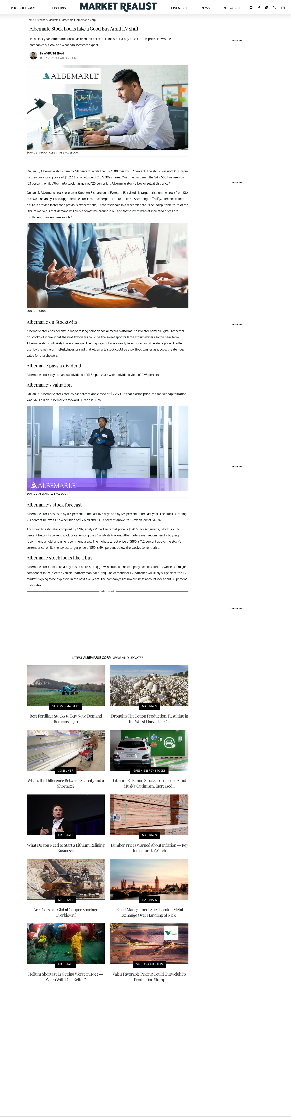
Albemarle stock (123, 183)
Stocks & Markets (47, 19)
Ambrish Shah (54, 53)
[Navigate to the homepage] (118, 7)
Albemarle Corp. (86, 19)
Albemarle (48, 193)
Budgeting (58, 8)
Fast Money (179, 8)
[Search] (251, 7)
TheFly (156, 199)
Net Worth (232, 8)
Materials (67, 19)
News (206, 8)
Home (30, 19)
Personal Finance (23, 8)
